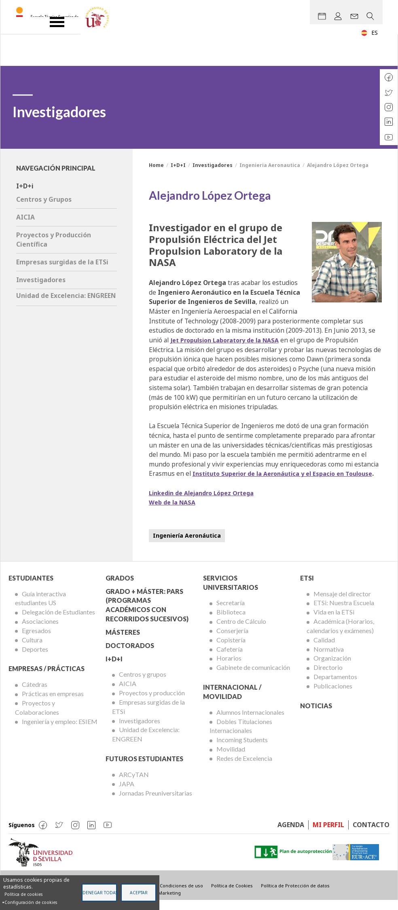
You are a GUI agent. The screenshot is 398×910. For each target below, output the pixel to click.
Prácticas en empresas (53, 703)
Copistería (231, 649)
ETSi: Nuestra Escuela (343, 612)
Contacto (371, 834)
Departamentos (335, 686)
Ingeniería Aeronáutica (187, 545)
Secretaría (230, 612)
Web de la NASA (174, 511)
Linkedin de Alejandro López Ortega (207, 502)
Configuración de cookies (30, 902)
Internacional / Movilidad (232, 701)
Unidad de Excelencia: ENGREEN (66, 295)
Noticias (316, 715)
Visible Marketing (161, 902)
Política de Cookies (232, 895)
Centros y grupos (142, 684)
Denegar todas (100, 892)
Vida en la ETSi (333, 621)
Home (156, 165)
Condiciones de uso (181, 895)
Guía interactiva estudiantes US (40, 607)
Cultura (32, 649)
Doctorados (130, 655)
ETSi (307, 587)
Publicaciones (332, 695)
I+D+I (178, 165)
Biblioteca (231, 621)
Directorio (328, 677)
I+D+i (25, 186)
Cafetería (229, 658)
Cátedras (34, 694)
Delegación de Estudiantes (58, 621)
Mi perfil (328, 834)
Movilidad (230, 758)
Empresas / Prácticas (46, 678)
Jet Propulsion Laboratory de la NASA (230, 340)
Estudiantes (30, 587)
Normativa (328, 658)
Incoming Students (242, 749)
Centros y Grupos (44, 199)
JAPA (126, 793)
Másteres (123, 642)
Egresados (36, 640)
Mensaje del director (342, 603)
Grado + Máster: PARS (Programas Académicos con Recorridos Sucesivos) (147, 614)
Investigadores (213, 165)
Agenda (290, 834)
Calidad (324, 649)
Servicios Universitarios (230, 591)
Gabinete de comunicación (253, 677)
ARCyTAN (134, 784)
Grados (120, 587)
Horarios (228, 667)
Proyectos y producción (152, 702)
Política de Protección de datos (295, 895)
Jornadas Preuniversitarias (155, 802)
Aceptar (139, 892)
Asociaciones (40, 631)
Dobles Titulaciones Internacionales (241, 735)
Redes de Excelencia (244, 768)
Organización (332, 667)
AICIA (25, 217)
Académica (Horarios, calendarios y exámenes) (340, 635)
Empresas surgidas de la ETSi (62, 262)
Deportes (35, 658)
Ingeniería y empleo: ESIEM (59, 731)
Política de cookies (23, 894)
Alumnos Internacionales (250, 721)
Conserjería (232, 640)
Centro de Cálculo (241, 631)
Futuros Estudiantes (144, 768)
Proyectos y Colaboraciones (37, 717)
